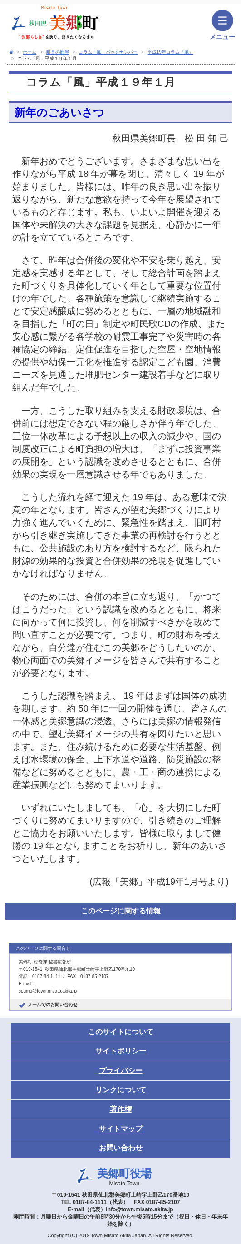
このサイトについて (120, 1032)
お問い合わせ (121, 1148)
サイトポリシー (120, 1051)
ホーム (29, 52)
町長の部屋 (57, 52)
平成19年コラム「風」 (170, 52)
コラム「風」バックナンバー (108, 52)
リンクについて (120, 1090)
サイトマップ (121, 1129)
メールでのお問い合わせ (53, 1004)
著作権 (121, 1109)
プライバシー (121, 1070)
